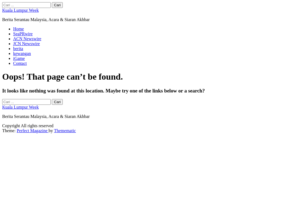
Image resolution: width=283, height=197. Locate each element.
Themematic (65, 130)
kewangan (22, 53)
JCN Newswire (26, 43)
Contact (20, 63)
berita (18, 48)
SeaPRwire (23, 33)
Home (18, 29)
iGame (19, 58)
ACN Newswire (27, 38)
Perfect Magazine (32, 130)
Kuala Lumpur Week (20, 10)
